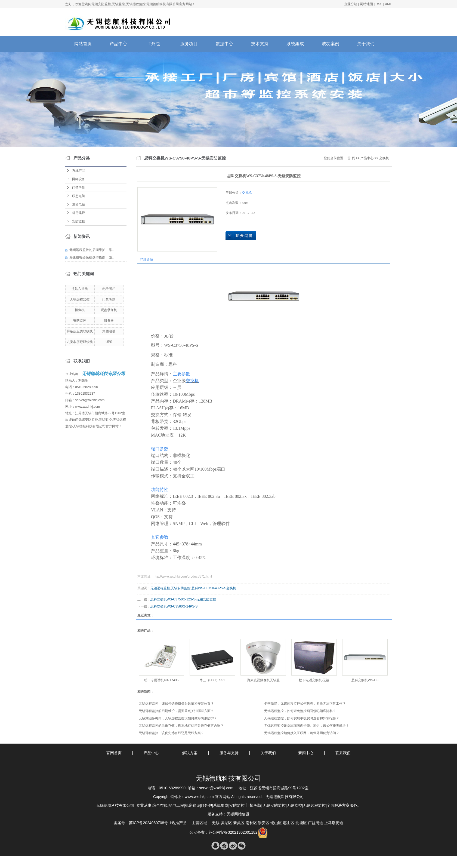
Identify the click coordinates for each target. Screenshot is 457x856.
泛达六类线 (80, 289)
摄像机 (80, 310)
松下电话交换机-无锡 (314, 680)
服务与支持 (230, 753)
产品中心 (118, 43)
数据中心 (224, 43)
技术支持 (259, 43)
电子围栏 (108, 289)
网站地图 (366, 4)
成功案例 (330, 43)
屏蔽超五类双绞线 (80, 331)
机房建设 (78, 213)
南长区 (251, 823)
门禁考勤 (78, 187)
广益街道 (315, 823)
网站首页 (83, 43)
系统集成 (295, 43)
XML (388, 4)
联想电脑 (78, 196)
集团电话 (78, 204)
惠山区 (288, 823)
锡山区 (276, 823)
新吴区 (239, 823)
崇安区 (263, 823)
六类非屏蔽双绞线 (80, 342)
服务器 (109, 321)
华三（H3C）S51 (212, 680)
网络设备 (78, 179)
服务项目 (189, 43)
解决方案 (190, 753)
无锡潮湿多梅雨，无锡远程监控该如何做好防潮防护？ (178, 718)
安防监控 (78, 221)
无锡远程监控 (79, 299)
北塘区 (301, 823)
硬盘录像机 (109, 310)
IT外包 (153, 43)
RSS (379, 4)
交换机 (384, 158)
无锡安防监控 (180, 588)
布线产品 (78, 171)
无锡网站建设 (238, 814)
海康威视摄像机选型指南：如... (92, 257)
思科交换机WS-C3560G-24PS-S (173, 606)
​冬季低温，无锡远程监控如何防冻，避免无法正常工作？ (305, 703)
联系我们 (343, 753)
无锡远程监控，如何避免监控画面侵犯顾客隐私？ (300, 711)
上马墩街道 (333, 823)
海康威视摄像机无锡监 (263, 680)
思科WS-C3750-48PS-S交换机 (214, 588)
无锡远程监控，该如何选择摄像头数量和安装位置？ (176, 703)
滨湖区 (226, 823)
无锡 (216, 823)
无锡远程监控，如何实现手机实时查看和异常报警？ (301, 718)
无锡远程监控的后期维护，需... (92, 250)
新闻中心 (306, 753)
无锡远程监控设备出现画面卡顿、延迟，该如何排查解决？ (306, 726)
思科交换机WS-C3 (364, 680)
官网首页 (114, 753)
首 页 (351, 158)
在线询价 (241, 235)
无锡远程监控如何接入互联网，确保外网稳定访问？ (301, 733)
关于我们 (366, 43)
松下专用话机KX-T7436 (161, 680)
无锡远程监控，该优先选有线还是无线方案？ (171, 733)
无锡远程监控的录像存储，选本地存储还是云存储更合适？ (181, 726)
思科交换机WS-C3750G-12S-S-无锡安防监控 (183, 599)
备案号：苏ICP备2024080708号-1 (142, 823)
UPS (109, 342)
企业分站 (350, 4)
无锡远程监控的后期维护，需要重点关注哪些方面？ (176, 711)
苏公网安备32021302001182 (233, 832)
